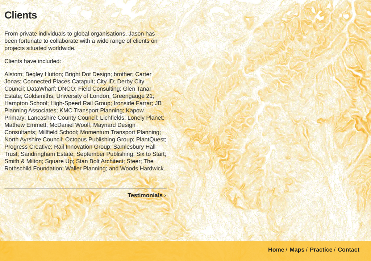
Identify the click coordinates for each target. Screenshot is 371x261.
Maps (296, 250)
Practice (321, 250)
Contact (348, 250)
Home (276, 250)
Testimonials (143, 195)
